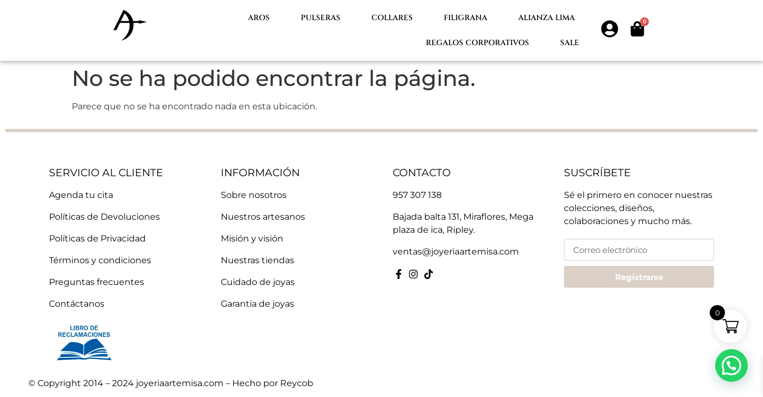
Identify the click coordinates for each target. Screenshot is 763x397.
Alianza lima (546, 18)
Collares (392, 18)
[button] (731, 365)
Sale (569, 43)
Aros (259, 18)
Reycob (296, 383)
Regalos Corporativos (477, 43)
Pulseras (320, 18)
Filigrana (465, 18)
